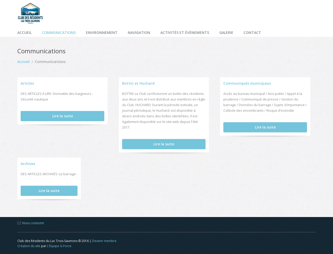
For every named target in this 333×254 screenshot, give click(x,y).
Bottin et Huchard (138, 83)
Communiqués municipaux (247, 83)
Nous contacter (33, 223)
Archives (28, 163)
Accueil (24, 32)
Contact (252, 32)
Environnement (102, 32)
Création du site (28, 246)
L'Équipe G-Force (59, 246)
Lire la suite (62, 115)
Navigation (139, 32)
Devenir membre (104, 241)
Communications (59, 32)
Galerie (226, 32)
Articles (27, 83)
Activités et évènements (184, 32)
